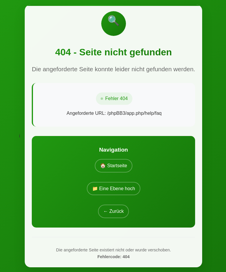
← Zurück (113, 211)
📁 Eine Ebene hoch (113, 188)
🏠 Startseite (113, 165)
